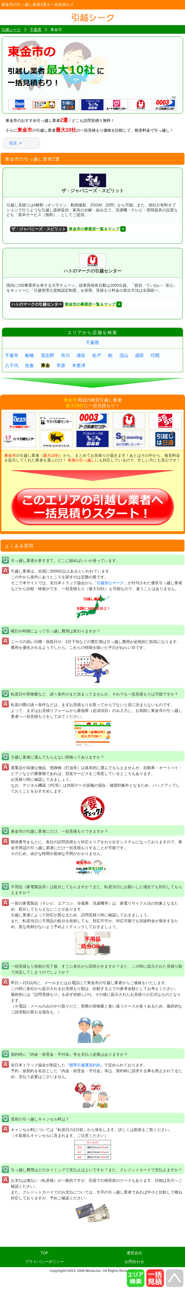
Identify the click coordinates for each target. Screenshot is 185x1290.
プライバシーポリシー (44, 1261)
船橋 (29, 355)
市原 (60, 365)
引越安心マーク (110, 583)
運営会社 (134, 1253)
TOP (44, 1253)
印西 (155, 355)
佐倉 (29, 365)
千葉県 (92, 342)
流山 (123, 355)
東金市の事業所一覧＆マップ (64, 229)
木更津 (78, 365)
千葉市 (11, 355)
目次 (13, 143)
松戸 (96, 355)
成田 (139, 355)
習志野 (47, 355)
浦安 (81, 355)
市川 (65, 355)
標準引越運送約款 (84, 1065)
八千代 (11, 365)
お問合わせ (134, 1261)
